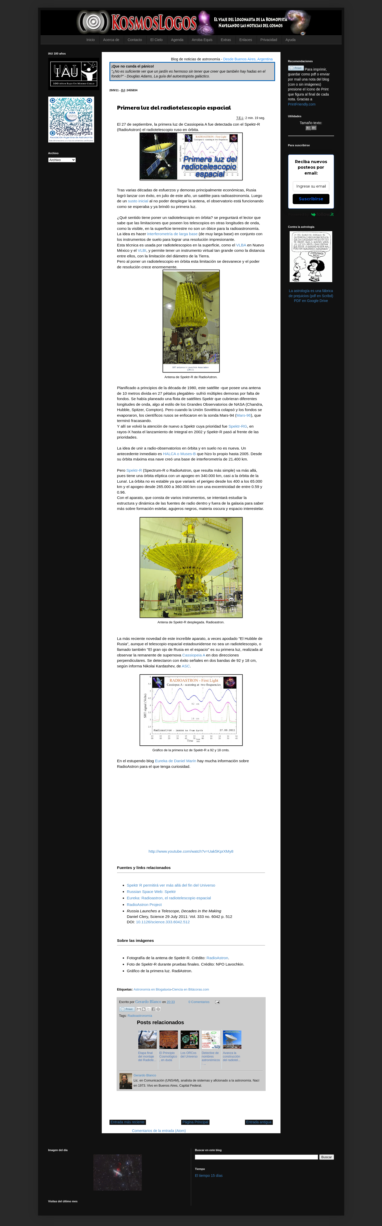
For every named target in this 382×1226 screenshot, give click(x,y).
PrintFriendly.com (302, 104)
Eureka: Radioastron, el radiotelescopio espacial (169, 898)
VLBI (142, 250)
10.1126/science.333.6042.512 (163, 922)
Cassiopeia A (193, 655)
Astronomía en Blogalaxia (152, 989)
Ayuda (290, 40)
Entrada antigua (259, 1122)
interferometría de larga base (172, 234)
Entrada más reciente (128, 1122)
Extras (226, 40)
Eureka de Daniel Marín (175, 761)
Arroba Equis (202, 40)
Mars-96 (243, 415)
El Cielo (156, 40)
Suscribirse (311, 198)
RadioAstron (217, 958)
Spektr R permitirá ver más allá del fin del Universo (171, 885)
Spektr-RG (237, 426)
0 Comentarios (199, 1002)
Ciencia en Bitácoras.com (190, 989)
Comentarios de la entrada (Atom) (159, 1131)
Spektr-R (134, 470)
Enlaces (245, 40)
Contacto (135, 40)
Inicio (91, 40)
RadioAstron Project (144, 904)
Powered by (311, 214)
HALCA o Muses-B (179, 454)
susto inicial (138, 201)
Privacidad (269, 40)
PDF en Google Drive (311, 301)
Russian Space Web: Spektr (151, 891)
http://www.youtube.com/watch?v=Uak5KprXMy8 (191, 851)
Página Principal (195, 1122)
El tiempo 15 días (209, 1176)
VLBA (241, 245)
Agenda (177, 40)
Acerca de (111, 40)
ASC (186, 666)
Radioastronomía (140, 1016)
